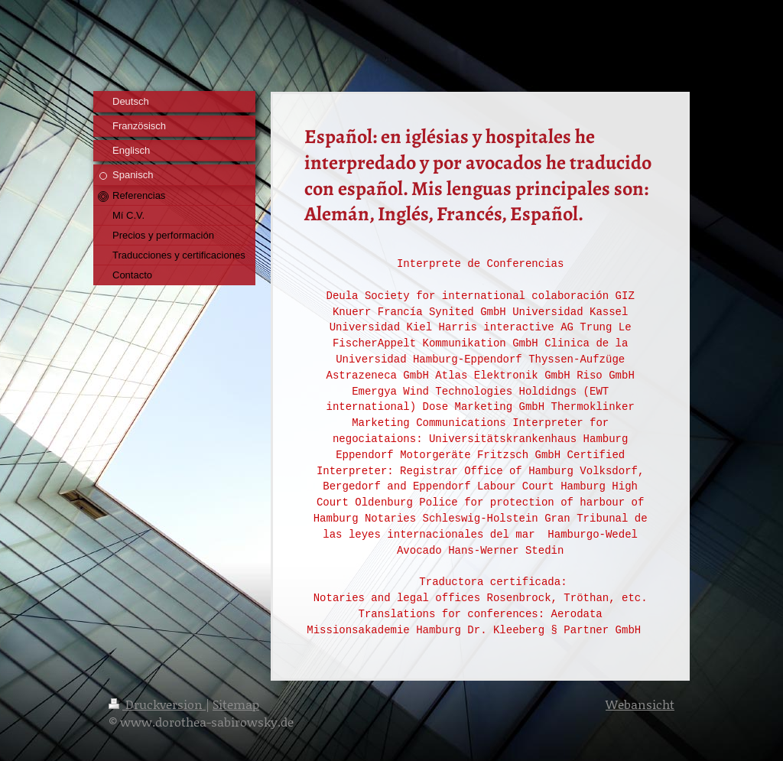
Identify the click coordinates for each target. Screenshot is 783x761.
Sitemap (236, 704)
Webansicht (640, 704)
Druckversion (157, 704)
